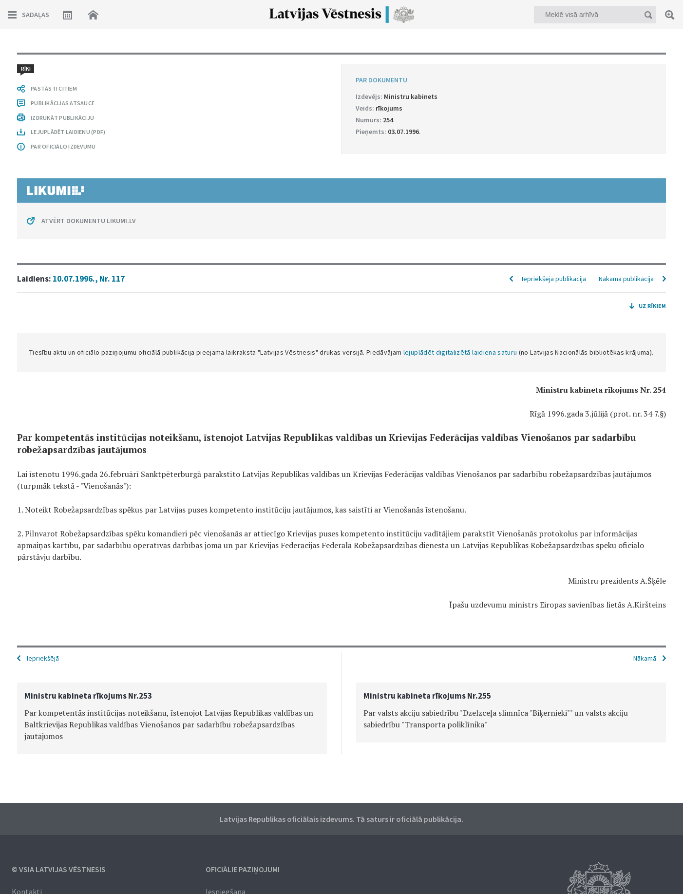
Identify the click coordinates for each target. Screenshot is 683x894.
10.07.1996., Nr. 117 (89, 278)
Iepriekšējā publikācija (554, 278)
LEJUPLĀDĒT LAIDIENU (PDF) (68, 131)
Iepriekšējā (43, 658)
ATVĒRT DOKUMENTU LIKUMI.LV (88, 220)
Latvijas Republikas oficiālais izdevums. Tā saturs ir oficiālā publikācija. (341, 819)
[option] (172, 718)
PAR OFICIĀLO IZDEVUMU (63, 146)
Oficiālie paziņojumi (243, 869)
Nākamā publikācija (626, 278)
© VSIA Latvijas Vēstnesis (59, 869)
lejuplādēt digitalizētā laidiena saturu (460, 352)
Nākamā (644, 658)
